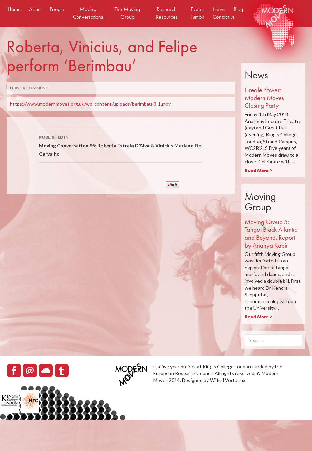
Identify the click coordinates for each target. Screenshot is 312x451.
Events (197, 9)
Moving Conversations (88, 13)
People (57, 9)
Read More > (258, 170)
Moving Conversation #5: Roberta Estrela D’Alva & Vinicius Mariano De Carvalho (121, 145)
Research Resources (167, 13)
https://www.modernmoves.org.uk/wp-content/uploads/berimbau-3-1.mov (90, 104)
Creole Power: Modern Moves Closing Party (264, 98)
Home (14, 9)
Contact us (224, 16)
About (35, 9)
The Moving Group (127, 13)
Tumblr (197, 16)
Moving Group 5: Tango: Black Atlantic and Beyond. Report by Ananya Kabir (271, 234)
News (219, 9)
